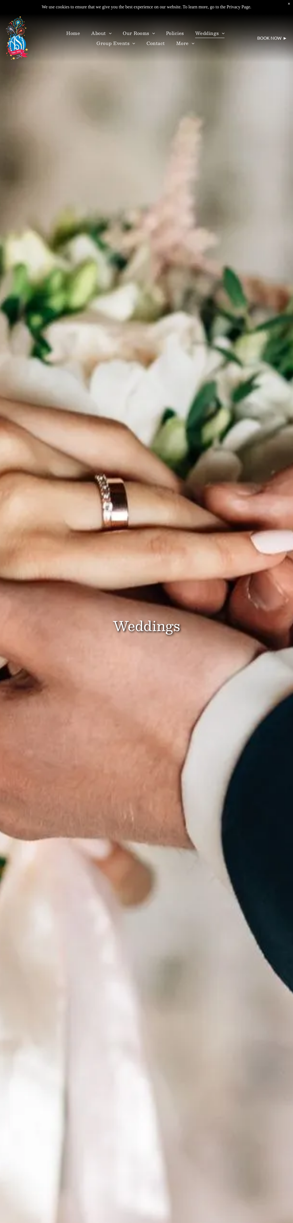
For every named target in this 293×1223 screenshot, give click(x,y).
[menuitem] (73, 33)
